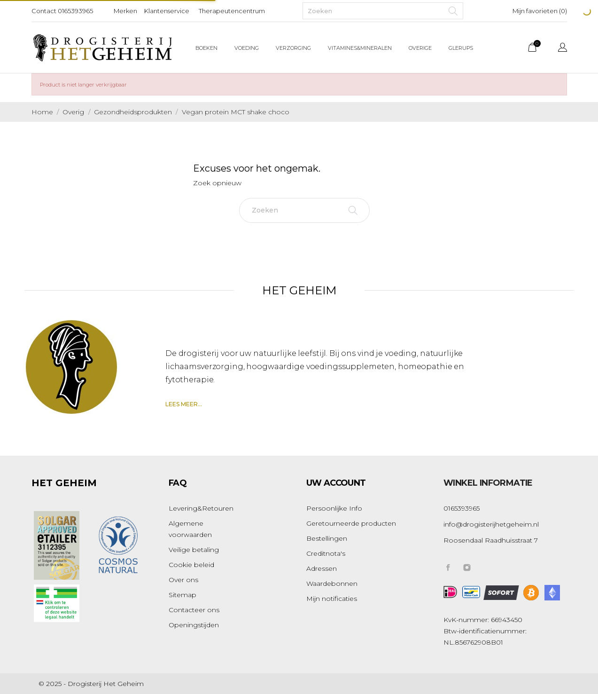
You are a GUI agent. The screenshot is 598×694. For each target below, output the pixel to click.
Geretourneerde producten (351, 523)
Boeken (206, 48)
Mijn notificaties (331, 598)
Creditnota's (325, 553)
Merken (125, 11)
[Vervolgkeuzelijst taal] (562, 48)
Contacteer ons (194, 610)
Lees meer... (183, 404)
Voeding (246, 48)
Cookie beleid (191, 564)
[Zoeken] (383, 10)
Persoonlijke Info (334, 508)
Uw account (336, 483)
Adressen (321, 568)
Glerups (461, 48)
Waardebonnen (331, 583)
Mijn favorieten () (540, 11)
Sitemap (182, 595)
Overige (420, 48)
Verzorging (293, 48)
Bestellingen (326, 538)
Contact (43, 11)
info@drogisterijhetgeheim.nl (491, 524)
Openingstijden (194, 625)
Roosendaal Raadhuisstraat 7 (490, 540)
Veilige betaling (194, 549)
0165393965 (75, 11)
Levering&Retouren (201, 508)
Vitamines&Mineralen (360, 48)
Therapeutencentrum (232, 11)
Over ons (183, 580)
